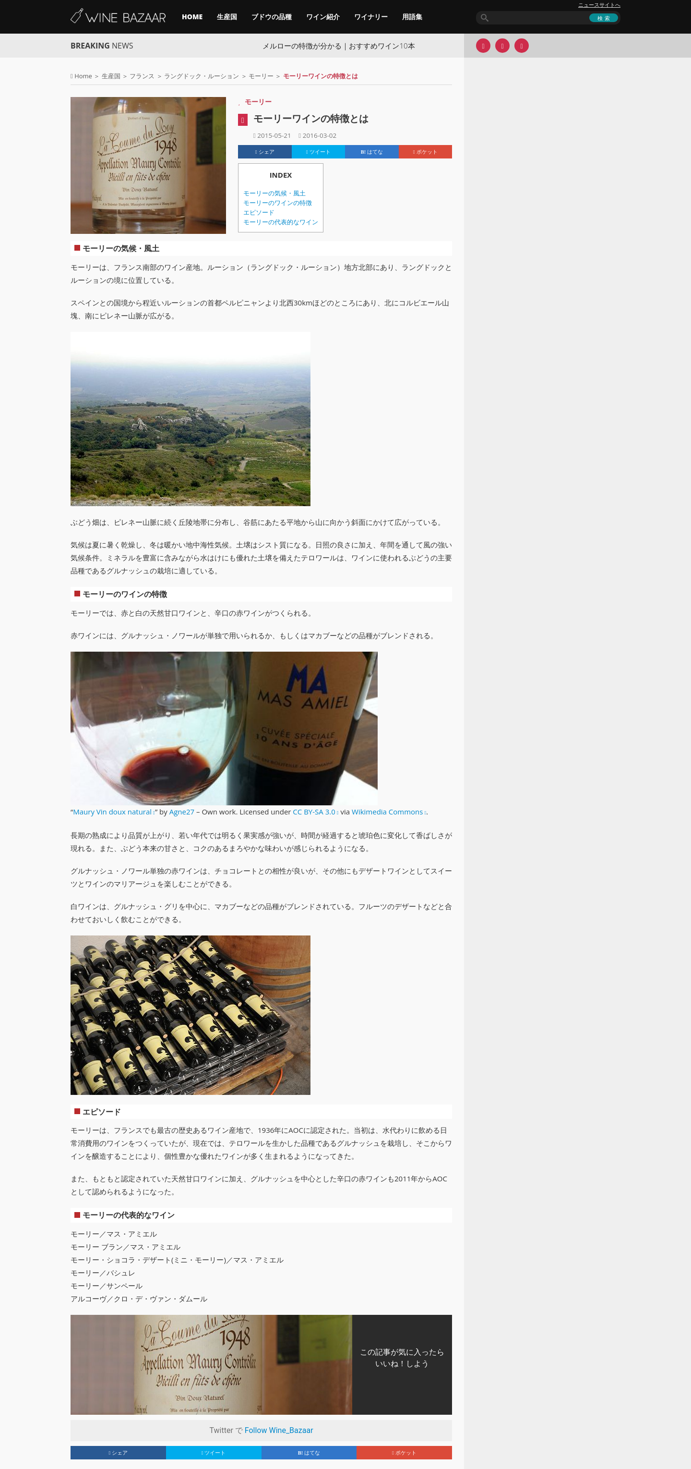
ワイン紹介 (323, 16)
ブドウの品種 (271, 16)
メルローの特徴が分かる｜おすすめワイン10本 (338, 45)
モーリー (261, 76)
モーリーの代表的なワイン (280, 222)
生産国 (227, 16)
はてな (372, 151)
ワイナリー (371, 16)
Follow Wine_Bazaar (279, 1430)
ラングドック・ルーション (201, 76)
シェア (264, 151)
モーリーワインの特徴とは (311, 118)
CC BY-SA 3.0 (314, 811)
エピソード (258, 212)
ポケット (425, 151)
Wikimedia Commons (387, 811)
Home (83, 76)
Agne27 (181, 811)
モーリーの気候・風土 (274, 193)
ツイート (318, 151)
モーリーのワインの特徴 (277, 203)
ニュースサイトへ (599, 4)
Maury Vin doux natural (112, 811)
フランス (142, 76)
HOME (192, 16)
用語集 (412, 16)
